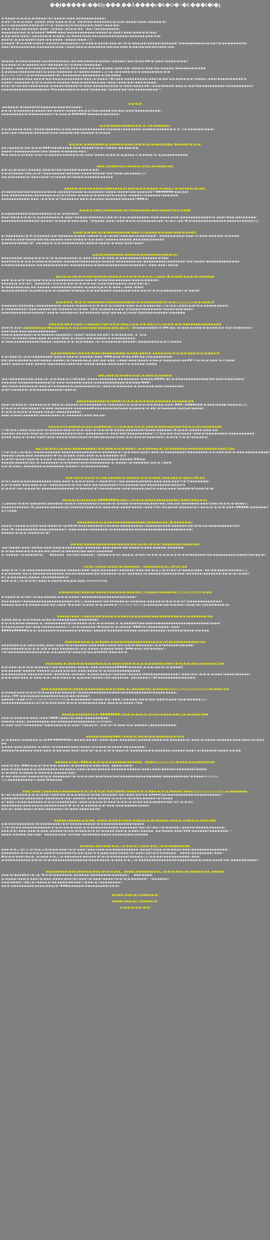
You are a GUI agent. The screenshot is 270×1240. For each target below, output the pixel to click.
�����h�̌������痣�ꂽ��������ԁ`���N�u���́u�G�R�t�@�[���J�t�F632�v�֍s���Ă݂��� (135, 714)
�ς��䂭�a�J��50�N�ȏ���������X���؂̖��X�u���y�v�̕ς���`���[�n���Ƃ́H (135, 232)
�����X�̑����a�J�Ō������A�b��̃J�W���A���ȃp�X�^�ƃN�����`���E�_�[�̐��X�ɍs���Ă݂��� (135, 820)
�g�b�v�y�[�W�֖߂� (135, 907)
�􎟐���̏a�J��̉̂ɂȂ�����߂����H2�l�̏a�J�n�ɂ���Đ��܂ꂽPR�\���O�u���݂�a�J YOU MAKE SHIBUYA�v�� (135, 592)
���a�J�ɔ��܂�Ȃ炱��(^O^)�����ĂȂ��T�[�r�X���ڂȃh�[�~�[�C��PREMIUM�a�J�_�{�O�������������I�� (135, 324)
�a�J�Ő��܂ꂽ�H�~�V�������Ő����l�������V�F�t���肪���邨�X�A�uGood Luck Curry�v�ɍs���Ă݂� (135, 302)
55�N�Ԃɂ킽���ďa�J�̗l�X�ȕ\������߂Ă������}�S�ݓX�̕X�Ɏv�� (135, 566)
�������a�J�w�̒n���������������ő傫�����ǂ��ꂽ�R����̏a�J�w (135, 522)
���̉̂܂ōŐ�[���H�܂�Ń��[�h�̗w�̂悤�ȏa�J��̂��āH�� (135, 166)
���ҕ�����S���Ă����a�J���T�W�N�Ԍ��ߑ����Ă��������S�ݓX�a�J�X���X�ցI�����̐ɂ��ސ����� (135, 871)
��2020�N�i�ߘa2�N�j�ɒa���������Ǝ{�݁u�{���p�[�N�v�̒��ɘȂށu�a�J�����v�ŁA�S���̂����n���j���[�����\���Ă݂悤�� (135, 448)
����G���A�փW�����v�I (135, 901)
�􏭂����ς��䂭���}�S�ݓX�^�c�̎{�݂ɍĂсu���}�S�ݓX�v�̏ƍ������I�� (135, 846)
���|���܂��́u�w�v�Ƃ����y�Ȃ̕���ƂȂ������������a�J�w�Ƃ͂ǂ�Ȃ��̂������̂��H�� (135, 641)
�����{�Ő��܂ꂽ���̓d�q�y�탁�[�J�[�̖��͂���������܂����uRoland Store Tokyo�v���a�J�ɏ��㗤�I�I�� (135, 762)
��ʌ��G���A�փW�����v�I (135, 895)
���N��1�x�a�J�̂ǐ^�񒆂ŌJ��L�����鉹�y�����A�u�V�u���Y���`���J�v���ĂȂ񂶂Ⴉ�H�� (135, 477)
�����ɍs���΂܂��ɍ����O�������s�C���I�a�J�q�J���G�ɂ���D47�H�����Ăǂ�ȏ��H (135, 188)
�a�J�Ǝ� (135, 103)
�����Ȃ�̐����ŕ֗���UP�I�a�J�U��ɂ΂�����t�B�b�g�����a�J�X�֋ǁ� (135, 736)
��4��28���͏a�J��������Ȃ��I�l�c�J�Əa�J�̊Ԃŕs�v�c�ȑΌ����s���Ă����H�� (135, 544)
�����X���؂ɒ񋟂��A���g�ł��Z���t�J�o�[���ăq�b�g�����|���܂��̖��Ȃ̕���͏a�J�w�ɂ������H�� (135, 616)
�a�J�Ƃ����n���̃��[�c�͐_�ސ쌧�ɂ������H (135, 125)
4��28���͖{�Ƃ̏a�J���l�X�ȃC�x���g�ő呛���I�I (135, 375)
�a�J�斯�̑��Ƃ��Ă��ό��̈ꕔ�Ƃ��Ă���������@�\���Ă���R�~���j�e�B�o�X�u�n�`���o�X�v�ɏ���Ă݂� (135, 353)
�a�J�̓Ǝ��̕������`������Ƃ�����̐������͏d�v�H (135, 254)
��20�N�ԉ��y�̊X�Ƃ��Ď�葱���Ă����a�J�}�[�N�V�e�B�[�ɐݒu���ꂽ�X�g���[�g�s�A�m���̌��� (135, 276)
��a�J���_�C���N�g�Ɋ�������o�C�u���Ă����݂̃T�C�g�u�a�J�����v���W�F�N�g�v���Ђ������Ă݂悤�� (135, 663)
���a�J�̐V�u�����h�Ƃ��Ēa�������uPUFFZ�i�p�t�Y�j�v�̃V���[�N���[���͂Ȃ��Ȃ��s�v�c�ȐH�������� (135, 426)
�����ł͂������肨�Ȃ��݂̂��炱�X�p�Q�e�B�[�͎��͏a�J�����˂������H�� (135, 401)
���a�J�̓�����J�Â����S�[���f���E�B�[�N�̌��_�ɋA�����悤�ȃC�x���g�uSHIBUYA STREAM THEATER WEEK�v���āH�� (135, 689)
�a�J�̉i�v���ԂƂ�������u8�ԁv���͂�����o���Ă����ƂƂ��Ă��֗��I (135, 210)
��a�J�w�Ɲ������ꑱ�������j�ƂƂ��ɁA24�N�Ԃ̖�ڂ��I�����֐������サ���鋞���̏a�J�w (135, 500)
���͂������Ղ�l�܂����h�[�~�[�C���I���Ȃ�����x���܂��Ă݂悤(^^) (78, 327)
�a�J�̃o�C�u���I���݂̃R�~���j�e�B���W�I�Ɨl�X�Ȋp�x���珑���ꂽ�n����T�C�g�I (135, 144)
